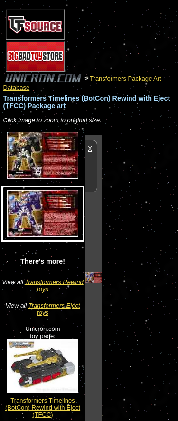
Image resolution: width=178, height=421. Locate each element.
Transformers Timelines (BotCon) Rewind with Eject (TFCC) (42, 407)
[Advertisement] (140, 277)
